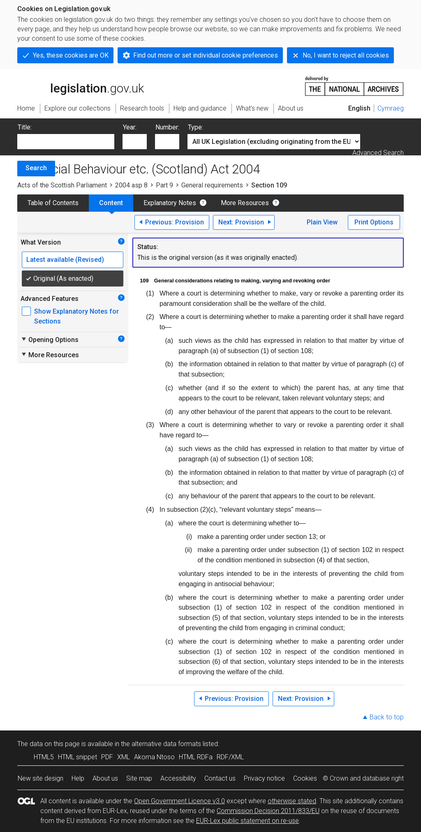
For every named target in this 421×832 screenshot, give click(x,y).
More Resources (245, 203)
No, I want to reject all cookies (346, 55)
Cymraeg (390, 108)
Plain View (322, 222)
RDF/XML (230, 757)
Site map (139, 778)
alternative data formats (166, 744)
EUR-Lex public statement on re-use (247, 821)
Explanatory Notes (169, 203)
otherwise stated (292, 801)
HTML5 (44, 757)
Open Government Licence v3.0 (179, 801)
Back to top (387, 717)
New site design (40, 778)
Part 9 (164, 185)
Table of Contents (53, 203)
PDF (107, 757)
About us (105, 778)
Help (78, 778)
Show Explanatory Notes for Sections (76, 316)
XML (123, 757)
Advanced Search (378, 153)
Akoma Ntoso (154, 757)
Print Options (373, 222)
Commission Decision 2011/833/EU (268, 811)
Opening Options (50, 339)
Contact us (220, 778)
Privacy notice (264, 778)
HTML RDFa (196, 757)
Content (111, 203)
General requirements (212, 185)
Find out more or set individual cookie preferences (205, 55)
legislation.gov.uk (80, 85)
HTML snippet (77, 757)
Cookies (305, 778)
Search (36, 168)
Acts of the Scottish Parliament (62, 185)
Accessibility (178, 778)
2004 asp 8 (131, 185)
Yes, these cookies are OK (71, 55)
